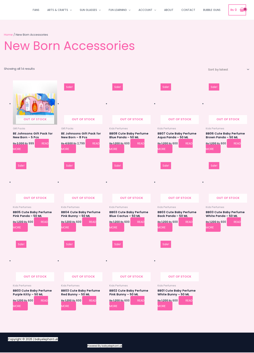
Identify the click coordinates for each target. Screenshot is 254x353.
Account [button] (145, 10)
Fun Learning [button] (118, 10)
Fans (36, 10)
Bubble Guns (211, 10)
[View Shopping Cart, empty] (237, 10)
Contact (188, 10)
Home (8, 34)
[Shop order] (228, 69)
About (168, 10)
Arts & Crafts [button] (57, 10)
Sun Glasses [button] (88, 10)
